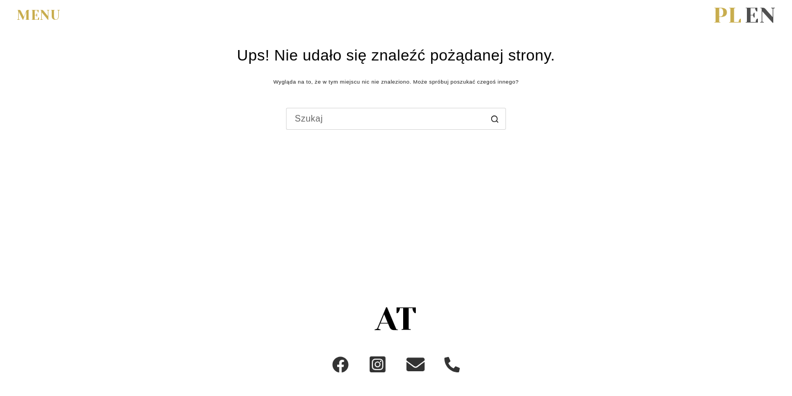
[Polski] (727, 15)
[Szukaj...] (385, 119)
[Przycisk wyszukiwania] (495, 119)
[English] (760, 15)
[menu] (42, 16)
